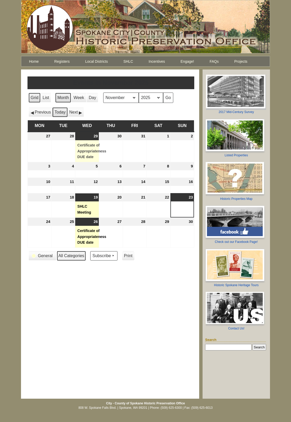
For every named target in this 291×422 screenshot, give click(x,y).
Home (34, 61)
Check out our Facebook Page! (236, 242)
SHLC (128, 61)
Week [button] (79, 97)
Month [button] (63, 97)
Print (128, 257)
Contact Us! (236, 328)
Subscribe (104, 255)
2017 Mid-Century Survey (236, 112)
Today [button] (60, 112)
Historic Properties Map (236, 199)
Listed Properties (236, 155)
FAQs (214, 61)
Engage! (187, 61)
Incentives (157, 61)
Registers (62, 61)
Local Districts (96, 61)
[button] (41, 112)
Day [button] (92, 97)
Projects (240, 61)
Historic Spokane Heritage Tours (236, 285)
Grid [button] (34, 98)
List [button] (46, 98)
